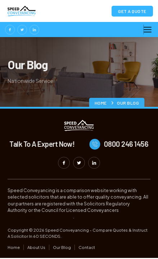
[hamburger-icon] (143, 29)
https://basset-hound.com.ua (40, 216)
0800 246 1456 (129, 144)
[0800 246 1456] (98, 144)
